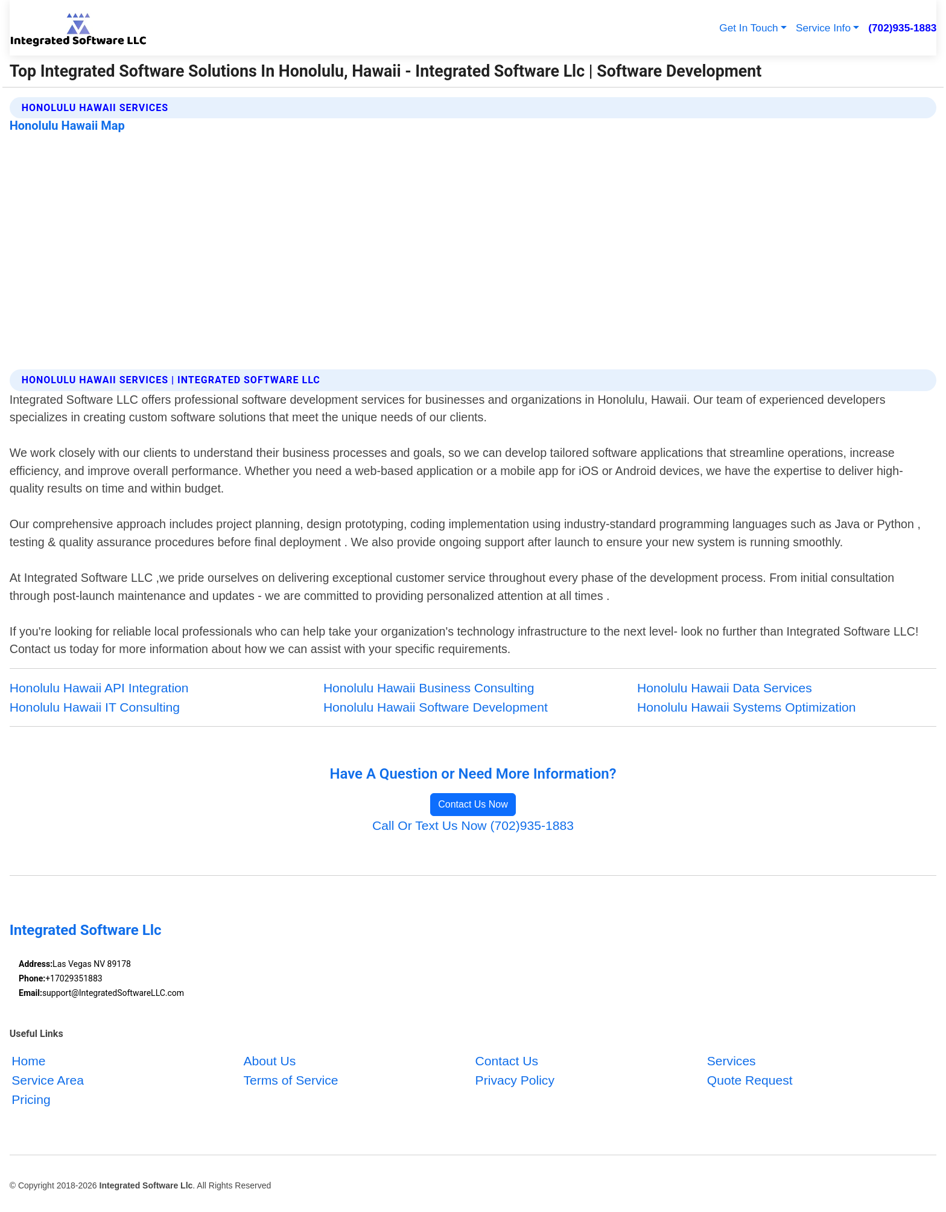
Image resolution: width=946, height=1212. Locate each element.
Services (731, 1061)
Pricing (31, 1099)
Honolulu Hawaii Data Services (724, 688)
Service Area (47, 1079)
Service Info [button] (823, 28)
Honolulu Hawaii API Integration (99, 688)
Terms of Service (290, 1079)
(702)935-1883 (902, 28)
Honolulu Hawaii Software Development (435, 707)
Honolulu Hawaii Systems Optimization (746, 707)
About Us (269, 1061)
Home (28, 1061)
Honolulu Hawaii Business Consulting (429, 688)
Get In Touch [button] (748, 28)
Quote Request (750, 1079)
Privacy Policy (514, 1079)
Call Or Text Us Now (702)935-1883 (473, 825)
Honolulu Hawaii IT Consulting (95, 707)
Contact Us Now (473, 804)
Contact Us (506, 1061)
